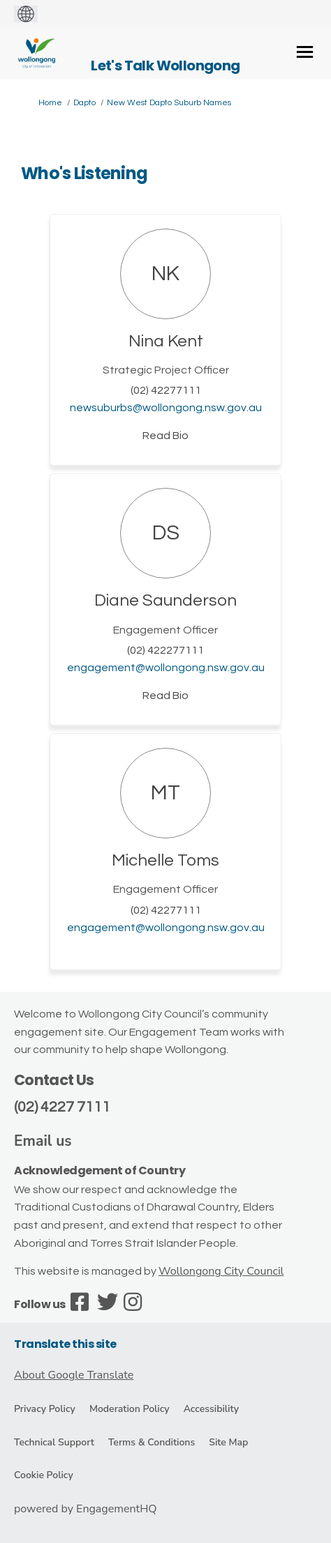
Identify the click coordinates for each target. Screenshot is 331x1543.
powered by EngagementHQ (85, 1509)
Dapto (84, 102)
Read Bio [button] (165, 435)
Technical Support (54, 1442)
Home (50, 102)
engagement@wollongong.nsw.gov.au (166, 667)
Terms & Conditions (151, 1442)
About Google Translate (73, 1375)
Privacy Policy (44, 1408)
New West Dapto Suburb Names (169, 102)
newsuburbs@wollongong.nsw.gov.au (166, 407)
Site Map (228, 1442)
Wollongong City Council (221, 1271)
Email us (43, 1141)
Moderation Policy (129, 1408)
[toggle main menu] (305, 52)
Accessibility (211, 1408)
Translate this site (65, 1344)
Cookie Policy (43, 1475)
